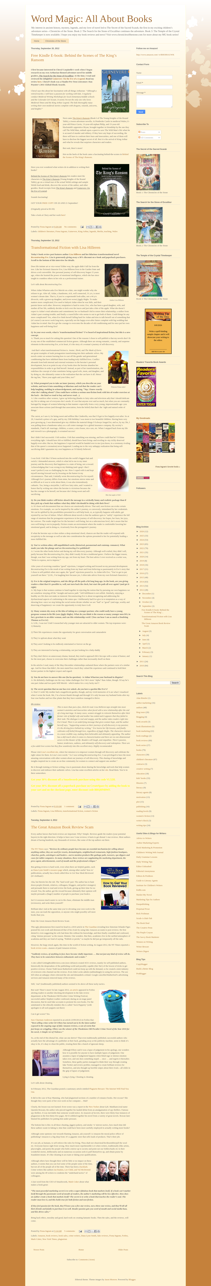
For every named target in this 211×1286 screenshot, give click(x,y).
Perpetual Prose (143, 909)
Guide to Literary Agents (147, 880)
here (63, 215)
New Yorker (94, 1106)
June (144, 639)
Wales (114, 231)
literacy (139, 787)
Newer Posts (38, 1249)
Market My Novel (144, 894)
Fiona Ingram (61, 231)
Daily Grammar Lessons (146, 857)
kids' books (141, 778)
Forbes (125, 1235)
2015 (142, 577)
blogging (140, 717)
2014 (142, 581)
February (146, 652)
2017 (142, 569)
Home (36, 41)
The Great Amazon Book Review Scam (62, 827)
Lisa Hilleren (75, 254)
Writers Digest (142, 951)
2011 (142, 661)
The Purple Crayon (144, 932)
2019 (142, 561)
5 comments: (70, 1231)
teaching (107, 231)
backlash (83, 1166)
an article (74, 990)
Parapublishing (142, 904)
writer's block (142, 820)
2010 (142, 665)
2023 (142, 544)
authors (139, 707)
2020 (142, 556)
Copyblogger (142, 964)
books (138, 750)
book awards (141, 721)
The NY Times (37, 849)
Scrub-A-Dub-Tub (144, 918)
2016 (142, 573)
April (144, 643)
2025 (142, 535)
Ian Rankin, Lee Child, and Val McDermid (72, 1169)
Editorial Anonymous (145, 871)
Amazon (41, 1235)
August (145, 631)
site (106, 770)
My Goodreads (143, 418)
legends (93, 231)
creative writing (143, 769)
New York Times (49, 1239)
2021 (142, 552)
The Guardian (91, 927)
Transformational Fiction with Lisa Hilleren (65, 247)
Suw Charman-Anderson (41, 1020)
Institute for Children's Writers (149, 885)
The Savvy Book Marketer (147, 937)
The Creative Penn (144, 927)
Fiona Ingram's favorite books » (167, 467)
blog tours (140, 712)
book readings (142, 736)
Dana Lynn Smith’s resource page (47, 870)
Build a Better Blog (144, 969)
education (140, 773)
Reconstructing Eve (39, 257)
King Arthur (83, 231)
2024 (142, 540)
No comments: (70, 227)
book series (141, 745)
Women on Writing (144, 942)
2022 (142, 548)
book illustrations (143, 726)
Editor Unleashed (143, 866)
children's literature (46, 231)
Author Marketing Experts (147, 843)
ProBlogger (141, 973)
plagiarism (62, 1239)
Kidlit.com (141, 890)
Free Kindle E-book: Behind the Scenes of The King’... (155, 611)
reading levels (142, 811)
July (144, 635)
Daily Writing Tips (144, 862)
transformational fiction (73, 811)
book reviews (52, 1235)
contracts (140, 764)
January (146, 656)
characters (140, 754)
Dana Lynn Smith (88, 1235)
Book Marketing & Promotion (149, 847)
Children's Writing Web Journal (149, 852)
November (147, 598)
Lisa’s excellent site (49, 752)
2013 (142, 586)
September (147, 606)
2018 (142, 565)
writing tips (141, 825)
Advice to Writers (143, 838)
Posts (141, 132)
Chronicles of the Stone (55, 41)
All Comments (145, 137)
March (145, 648)
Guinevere (72, 231)
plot (138, 802)
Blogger (132, 1279)
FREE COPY (48, 203)
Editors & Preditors (144, 876)
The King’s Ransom (81, 118)
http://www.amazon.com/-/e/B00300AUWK (155, 54)
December (147, 593)
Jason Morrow (111, 1279)
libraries (139, 783)
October (146, 602)
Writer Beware (142, 946)
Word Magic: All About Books (91, 18)
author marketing (143, 703)
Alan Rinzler (141, 698)
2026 (142, 531)
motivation (141, 797)
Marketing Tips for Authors (148, 899)
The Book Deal (142, 923)
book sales (63, 1235)
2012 (142, 590)
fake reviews (102, 1235)
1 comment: (69, 806)
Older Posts (123, 1249)
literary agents (142, 792)
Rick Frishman (142, 913)
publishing (140, 806)
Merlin (100, 231)
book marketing (143, 731)
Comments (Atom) (87, 1259)
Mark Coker (73, 1181)
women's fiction (91, 811)
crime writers (74, 1235)
